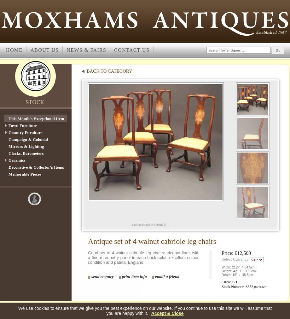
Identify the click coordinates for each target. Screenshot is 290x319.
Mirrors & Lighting (26, 146)
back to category (109, 71)
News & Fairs (86, 50)
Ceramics (17, 160)
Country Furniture (26, 132)
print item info (134, 276)
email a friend (167, 276)
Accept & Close (167, 313)
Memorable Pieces (25, 174)
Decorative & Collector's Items (36, 167)
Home (14, 50)
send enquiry (102, 276)
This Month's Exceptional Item (36, 118)
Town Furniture (23, 125)
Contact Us (131, 50)
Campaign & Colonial (28, 139)
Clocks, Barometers (26, 153)
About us (44, 50)
